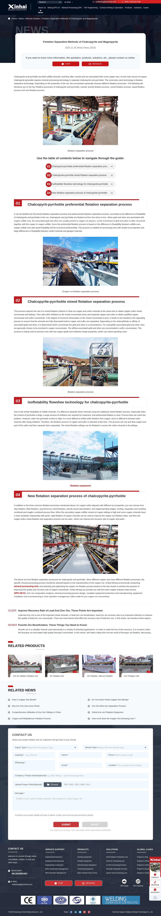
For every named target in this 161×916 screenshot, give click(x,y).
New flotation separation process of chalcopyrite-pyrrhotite (79, 193)
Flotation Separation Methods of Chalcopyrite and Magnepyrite (70, 18)
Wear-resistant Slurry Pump (87, 873)
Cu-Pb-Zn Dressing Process (116, 865)
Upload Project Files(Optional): (28, 784)
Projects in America (144, 865)
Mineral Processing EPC (72, 8)
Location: (112, 765)
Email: (65, 765)
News (40, 12)
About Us (42, 8)
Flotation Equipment (84, 861)
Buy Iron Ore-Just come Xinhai (25, 706)
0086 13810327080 (131, 2)
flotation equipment (80, 486)
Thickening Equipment (85, 869)
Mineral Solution (33, 18)
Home (14, 18)
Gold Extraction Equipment (87, 865)
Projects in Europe (143, 869)
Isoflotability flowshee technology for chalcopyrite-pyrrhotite (80, 184)
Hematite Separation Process (116, 869)
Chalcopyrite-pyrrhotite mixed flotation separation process (79, 175)
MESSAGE (95, 64)
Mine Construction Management (56, 869)
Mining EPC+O (54, 8)
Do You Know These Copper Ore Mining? (110, 699)
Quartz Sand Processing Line (116, 873)
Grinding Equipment (84, 857)
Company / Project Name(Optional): (31, 775)
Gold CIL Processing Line (115, 861)
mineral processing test (26, 586)
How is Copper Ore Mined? (24, 699)
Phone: (111, 755)
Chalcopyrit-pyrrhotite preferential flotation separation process (81, 166)
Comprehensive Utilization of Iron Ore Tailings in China (36, 712)
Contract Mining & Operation (111, 8)
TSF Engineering (91, 8)
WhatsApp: (20, 762)
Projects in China (143, 873)
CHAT (66, 64)
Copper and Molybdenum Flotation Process (31, 718)
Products (128, 8)
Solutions (138, 8)
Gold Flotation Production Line (117, 857)
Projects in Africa (143, 861)
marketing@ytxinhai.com (104, 2)
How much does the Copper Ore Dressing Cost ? (114, 718)
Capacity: (19, 755)
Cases (146, 8)
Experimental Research (53, 857)
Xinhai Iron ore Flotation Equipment (107, 712)
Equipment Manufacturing (54, 861)
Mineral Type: (91, 747)
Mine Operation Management (55, 873)
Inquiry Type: (21, 747)
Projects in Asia (142, 857)
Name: (65, 755)
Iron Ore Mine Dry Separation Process (109, 706)
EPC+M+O (20, 593)
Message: (19, 793)
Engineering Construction (54, 865)
